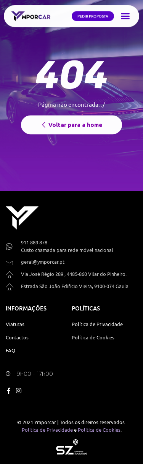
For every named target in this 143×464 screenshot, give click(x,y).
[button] (125, 15)
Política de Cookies (99, 430)
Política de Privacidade (47, 430)
